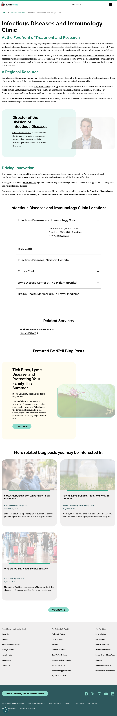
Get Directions (75, 232)
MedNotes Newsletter (103, 665)
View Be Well (58, 610)
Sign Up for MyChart (59, 655)
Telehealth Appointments (61, 671)
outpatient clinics (42, 87)
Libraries (98, 660)
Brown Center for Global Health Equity (83, 195)
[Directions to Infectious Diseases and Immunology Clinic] (32, 232)
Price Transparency (9, 708)
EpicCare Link (100, 639)
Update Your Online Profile (105, 671)
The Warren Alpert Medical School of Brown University (86, 56)
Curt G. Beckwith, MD (21, 133)
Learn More (21, 426)
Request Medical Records (61, 660)
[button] (98, 220)
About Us (5, 634)
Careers (4, 639)
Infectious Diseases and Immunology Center (24, 78)
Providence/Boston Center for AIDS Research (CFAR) (37, 331)
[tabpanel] (58, 234)
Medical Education (102, 644)
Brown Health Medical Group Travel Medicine (32, 99)
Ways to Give (6, 660)
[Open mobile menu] (110, 4)
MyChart (76, 4)
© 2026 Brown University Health (13, 703)
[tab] (58, 220)
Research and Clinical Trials (105, 655)
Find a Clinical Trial (58, 665)
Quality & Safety (7, 650)
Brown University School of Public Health (40, 195)
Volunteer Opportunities (11, 644)
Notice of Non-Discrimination (59, 703)
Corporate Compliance (36, 703)
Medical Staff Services (103, 650)
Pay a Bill (55, 644)
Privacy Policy (79, 703)
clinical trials (29, 183)
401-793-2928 (62, 235)
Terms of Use (92, 703)
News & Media (7, 655)
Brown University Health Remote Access (25, 693)
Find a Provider (57, 639)
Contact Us (6, 665)
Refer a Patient (100, 634)
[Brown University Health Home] (4, 13)
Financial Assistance (59, 650)
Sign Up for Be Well (59, 676)
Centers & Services (17, 13)
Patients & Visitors (58, 634)
